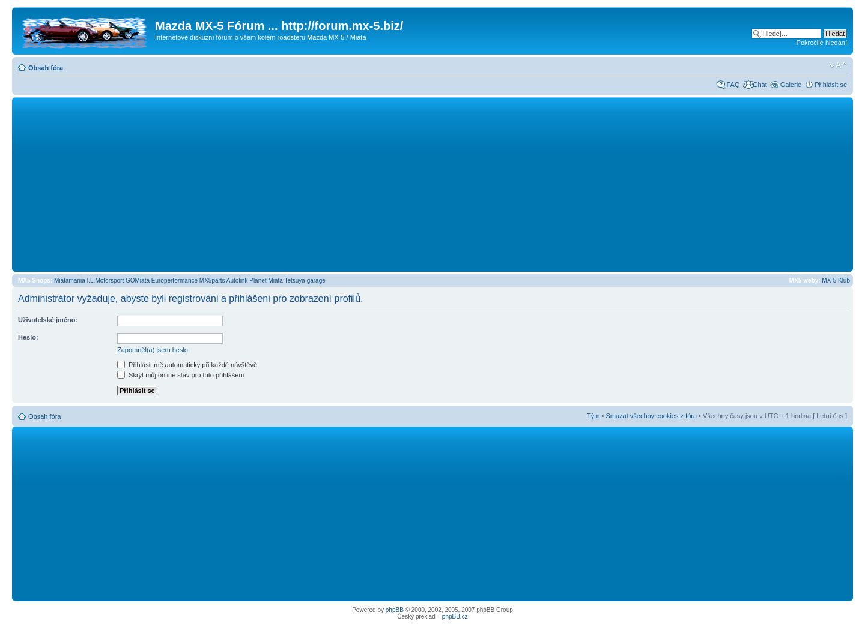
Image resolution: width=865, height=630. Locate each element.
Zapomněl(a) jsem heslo (152, 349)
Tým (593, 415)
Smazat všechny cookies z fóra (651, 415)
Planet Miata (266, 280)
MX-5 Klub (836, 280)
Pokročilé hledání (822, 42)
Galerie (790, 84)
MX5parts (212, 280)
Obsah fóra (45, 67)
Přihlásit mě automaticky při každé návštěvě (187, 364)
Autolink (237, 280)
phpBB (395, 610)
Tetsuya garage (304, 280)
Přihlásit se (831, 84)
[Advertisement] (432, 184)
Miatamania (69, 280)
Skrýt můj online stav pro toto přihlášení (180, 375)
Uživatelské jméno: (47, 319)
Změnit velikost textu (838, 65)
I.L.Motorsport (105, 280)
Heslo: (28, 337)
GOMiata (138, 280)
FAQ (732, 84)
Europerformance (174, 280)
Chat (759, 84)
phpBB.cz (455, 616)
